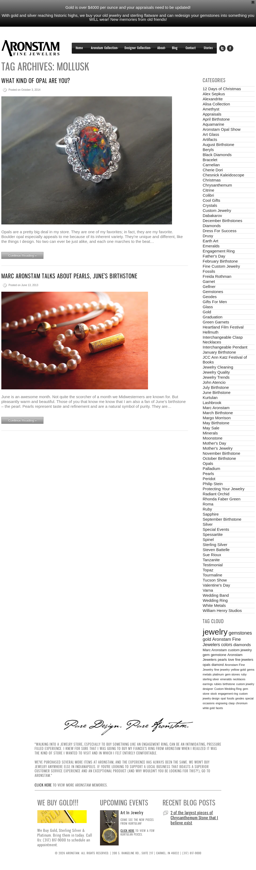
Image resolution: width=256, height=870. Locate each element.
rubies (218, 684)
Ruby (207, 509)
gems (250, 669)
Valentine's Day (216, 585)
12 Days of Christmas (222, 88)
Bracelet (210, 159)
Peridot (209, 478)
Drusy (208, 236)
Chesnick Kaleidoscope (223, 175)
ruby (244, 674)
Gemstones (213, 291)
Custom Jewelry (217, 210)
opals (206, 665)
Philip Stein (213, 483)
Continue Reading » (22, 255)
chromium (241, 703)
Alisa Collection (216, 104)
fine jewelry (222, 669)
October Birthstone (219, 458)
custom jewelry (240, 650)
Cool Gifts (211, 200)
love (231, 660)
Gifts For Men (215, 301)
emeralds (226, 679)
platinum (218, 674)
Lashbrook (212, 402)
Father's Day (214, 256)
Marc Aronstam (216, 407)
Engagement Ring (219, 251)
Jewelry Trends (216, 377)
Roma (208, 504)
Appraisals (212, 114)
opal (223, 698)
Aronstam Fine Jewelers (30, 48)
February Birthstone (220, 261)
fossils (230, 698)
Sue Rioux (212, 554)
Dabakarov (212, 215)
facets (219, 708)
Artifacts (210, 139)
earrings (208, 684)
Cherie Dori (213, 170)
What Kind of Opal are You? (35, 81)
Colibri (208, 195)
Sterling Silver (215, 544)
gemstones (240, 633)
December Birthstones (222, 220)
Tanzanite (211, 559)
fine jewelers (244, 660)
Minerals (210, 433)
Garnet (209, 281)
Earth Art (210, 241)
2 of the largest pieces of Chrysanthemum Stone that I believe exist (194, 817)
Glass (208, 306)
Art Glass (211, 134)
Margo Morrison (217, 418)
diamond (217, 665)
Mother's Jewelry (218, 448)
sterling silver (211, 679)
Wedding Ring (215, 600)
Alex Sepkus (214, 94)
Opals (208, 463)
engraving (221, 703)
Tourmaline (212, 575)
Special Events (216, 529)
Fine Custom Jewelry (221, 266)
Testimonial (213, 565)
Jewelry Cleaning (218, 367)
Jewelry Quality (216, 372)
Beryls (208, 149)
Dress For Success (220, 230)
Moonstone (212, 438)
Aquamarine (213, 124)
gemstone (218, 655)
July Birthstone (216, 387)
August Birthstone (218, 144)
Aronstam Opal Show (222, 129)
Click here (43, 785)
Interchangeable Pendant (225, 347)
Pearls (208, 473)
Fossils (209, 271)
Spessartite (213, 534)
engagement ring (228, 693)
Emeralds (211, 246)
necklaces (239, 679)
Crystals (210, 205)
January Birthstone (219, 352)
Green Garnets (216, 322)
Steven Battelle (216, 549)
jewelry (215, 631)
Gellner (209, 286)
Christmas (212, 180)
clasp (232, 703)
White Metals (214, 605)
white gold (209, 708)
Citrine (208, 190)
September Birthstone (222, 519)
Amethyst (211, 109)
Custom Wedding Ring (228, 688)
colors (226, 644)
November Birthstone (221, 453)
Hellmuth (210, 332)
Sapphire (211, 514)
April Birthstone (216, 119)
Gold (207, 312)
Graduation (212, 317)
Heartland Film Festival (223, 327)
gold (207, 639)
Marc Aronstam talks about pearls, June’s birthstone (69, 276)
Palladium (211, 468)
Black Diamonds (217, 154)
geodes (239, 698)
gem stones (232, 674)
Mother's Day (214, 443)
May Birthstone (216, 423)
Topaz (208, 570)
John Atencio (214, 382)
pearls (222, 660)
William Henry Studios (222, 610)
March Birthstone (218, 412)
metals (207, 674)
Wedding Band (216, 595)
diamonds (242, 644)
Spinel (208, 539)
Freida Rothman (217, 276)
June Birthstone (216, 392)
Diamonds (212, 225)
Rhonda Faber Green (222, 499)
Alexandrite (213, 99)
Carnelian (211, 165)
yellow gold (238, 669)
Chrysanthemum (217, 185)
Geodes (210, 296)
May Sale (211, 428)
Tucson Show (215, 580)
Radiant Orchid (216, 494)
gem (206, 655)
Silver (208, 524)
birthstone (229, 684)
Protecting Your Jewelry (224, 489)
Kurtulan (210, 397)
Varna (208, 590)
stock (213, 693)
